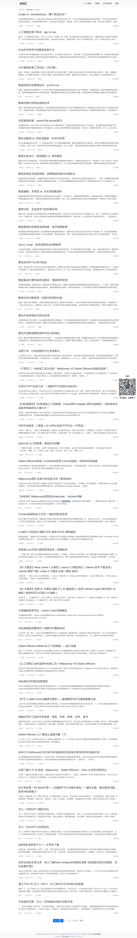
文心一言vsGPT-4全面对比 (33, 826)
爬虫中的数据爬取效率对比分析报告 (39, 333)
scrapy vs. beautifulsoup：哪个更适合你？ (42, 14)
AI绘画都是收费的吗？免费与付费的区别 (41, 628)
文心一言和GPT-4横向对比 (33, 809)
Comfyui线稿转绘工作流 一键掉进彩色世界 (42, 514)
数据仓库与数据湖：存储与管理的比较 (40, 297)
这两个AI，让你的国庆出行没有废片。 (40, 350)
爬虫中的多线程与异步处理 (33, 315)
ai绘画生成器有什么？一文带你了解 (38, 844)
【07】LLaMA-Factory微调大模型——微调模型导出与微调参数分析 (57, 699)
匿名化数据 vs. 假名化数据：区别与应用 (41, 138)
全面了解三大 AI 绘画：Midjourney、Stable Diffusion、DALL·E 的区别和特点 (62, 769)
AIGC (20, 97)
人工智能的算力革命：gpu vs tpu (37, 32)
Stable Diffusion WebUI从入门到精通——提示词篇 (47, 645)
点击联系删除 (96, 934)
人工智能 (87, 3)
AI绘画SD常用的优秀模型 (33, 681)
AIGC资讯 (29, 10)
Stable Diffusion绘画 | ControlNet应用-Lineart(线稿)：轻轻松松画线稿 (58, 461)
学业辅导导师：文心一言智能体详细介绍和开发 (45, 901)
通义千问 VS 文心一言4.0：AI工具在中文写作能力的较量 (51, 883)
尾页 (81, 920)
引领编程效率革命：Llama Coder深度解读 (42, 610)
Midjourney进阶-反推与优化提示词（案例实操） (45, 478)
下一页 (75, 920)
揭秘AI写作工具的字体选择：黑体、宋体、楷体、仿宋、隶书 (53, 716)
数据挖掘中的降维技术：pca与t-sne (38, 85)
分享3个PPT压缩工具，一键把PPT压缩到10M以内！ (48, 386)
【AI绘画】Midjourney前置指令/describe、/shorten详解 (50, 496)
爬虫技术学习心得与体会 (32, 262)
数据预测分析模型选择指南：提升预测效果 (43, 226)
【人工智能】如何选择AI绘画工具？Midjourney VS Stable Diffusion (56, 663)
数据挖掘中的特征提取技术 (33, 102)
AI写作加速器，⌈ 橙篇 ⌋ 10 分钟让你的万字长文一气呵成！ (51, 425)
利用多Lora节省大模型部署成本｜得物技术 (43, 549)
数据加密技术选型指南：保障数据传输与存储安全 (46, 173)
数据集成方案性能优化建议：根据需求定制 (43, 280)
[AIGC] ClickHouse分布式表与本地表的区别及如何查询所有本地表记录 (58, 752)
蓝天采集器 (107, 3)
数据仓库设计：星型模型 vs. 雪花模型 (40, 156)
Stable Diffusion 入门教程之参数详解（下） (43, 734)
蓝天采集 (65, 936)
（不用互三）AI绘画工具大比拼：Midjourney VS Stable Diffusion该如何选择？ (63, 368)
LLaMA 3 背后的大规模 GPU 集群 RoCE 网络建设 (47, 531)
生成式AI (21, 79)
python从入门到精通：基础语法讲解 (39, 443)
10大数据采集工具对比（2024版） (38, 67)
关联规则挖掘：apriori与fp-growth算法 (40, 120)
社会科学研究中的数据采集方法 (36, 49)
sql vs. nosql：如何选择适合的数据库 (39, 244)
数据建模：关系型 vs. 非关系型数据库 (40, 191)
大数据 (97, 3)
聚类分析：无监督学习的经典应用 (37, 209)
